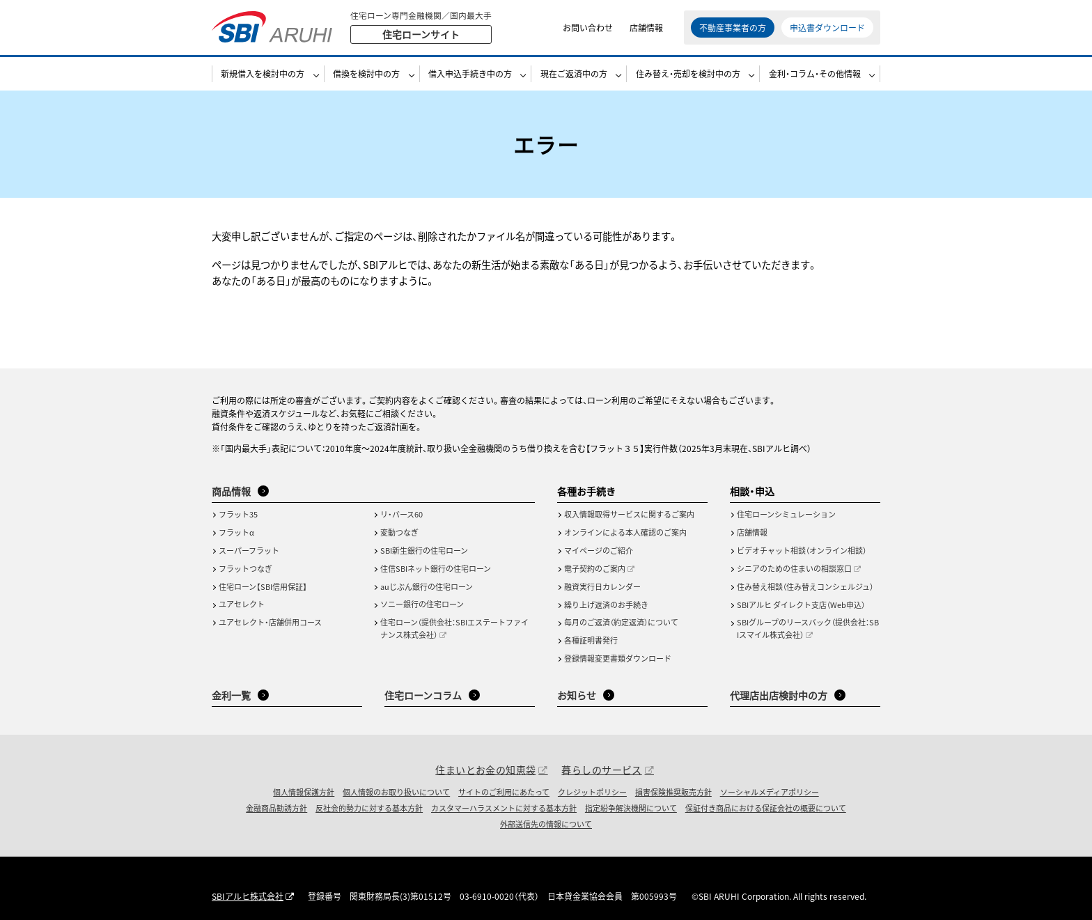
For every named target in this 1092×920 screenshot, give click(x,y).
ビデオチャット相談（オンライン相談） (801, 550)
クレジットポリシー (592, 791)
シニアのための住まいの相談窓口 (794, 568)
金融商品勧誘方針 (276, 807)
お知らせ (576, 695)
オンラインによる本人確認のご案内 (625, 532)
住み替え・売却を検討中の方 (688, 74)
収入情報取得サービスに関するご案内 (629, 514)
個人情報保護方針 (303, 791)
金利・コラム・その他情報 (815, 74)
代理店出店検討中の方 (778, 695)
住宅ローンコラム (423, 695)
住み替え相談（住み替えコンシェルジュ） (805, 586)
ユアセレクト (242, 603)
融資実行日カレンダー (602, 586)
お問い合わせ (588, 27)
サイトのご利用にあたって (503, 791)
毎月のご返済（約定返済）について (621, 621)
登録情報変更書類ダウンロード (617, 658)
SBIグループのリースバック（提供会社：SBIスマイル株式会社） (808, 628)
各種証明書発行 (591, 640)
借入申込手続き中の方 (470, 74)
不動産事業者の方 (732, 27)
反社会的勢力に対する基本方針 (369, 807)
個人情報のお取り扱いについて (396, 791)
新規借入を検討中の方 (262, 74)
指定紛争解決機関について (631, 807)
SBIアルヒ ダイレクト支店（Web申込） (801, 604)
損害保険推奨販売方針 (673, 791)
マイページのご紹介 (598, 550)
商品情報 (231, 491)
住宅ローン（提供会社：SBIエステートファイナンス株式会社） (454, 628)
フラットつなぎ (245, 568)
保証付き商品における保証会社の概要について (765, 807)
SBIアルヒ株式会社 (247, 896)
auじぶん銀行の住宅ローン (426, 586)
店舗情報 (646, 27)
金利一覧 (231, 695)
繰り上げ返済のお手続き (606, 604)
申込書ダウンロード (827, 27)
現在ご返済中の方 (573, 74)
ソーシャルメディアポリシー (769, 791)
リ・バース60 (401, 514)
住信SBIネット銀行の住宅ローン (435, 568)
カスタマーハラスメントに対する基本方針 (504, 807)
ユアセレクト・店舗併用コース (270, 621)
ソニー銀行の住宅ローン (422, 603)
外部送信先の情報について (546, 823)
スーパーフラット (249, 550)
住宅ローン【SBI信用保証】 (263, 586)
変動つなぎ (399, 532)
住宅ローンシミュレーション (786, 514)
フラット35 (238, 514)
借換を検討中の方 (366, 74)
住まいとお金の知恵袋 (485, 770)
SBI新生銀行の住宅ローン (424, 550)
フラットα (236, 532)
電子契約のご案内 (594, 568)
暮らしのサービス (601, 770)
